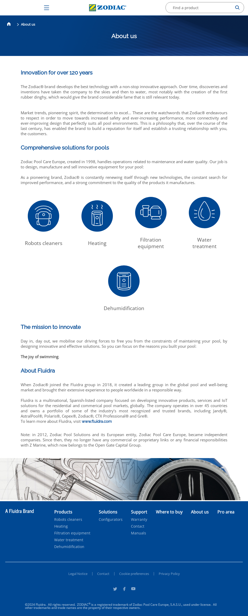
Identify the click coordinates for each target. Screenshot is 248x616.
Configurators (111, 519)
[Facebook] (124, 589)
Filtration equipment (72, 533)
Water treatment (68, 540)
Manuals (138, 533)
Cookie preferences (134, 573)
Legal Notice (77, 573)
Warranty (139, 519)
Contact (137, 526)
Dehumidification (69, 547)
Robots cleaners (68, 519)
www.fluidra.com (97, 421)
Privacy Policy (169, 573)
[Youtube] (133, 589)
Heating (61, 526)
